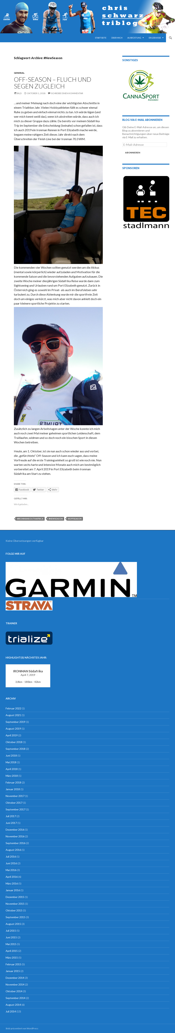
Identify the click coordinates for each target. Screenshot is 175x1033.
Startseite (100, 37)
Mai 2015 (11, 944)
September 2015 (15, 917)
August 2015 (13, 923)
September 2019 (15, 721)
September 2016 (15, 843)
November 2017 (15, 795)
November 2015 (15, 903)
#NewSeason (56, 518)
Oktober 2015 (14, 910)
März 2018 (12, 775)
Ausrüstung (134, 37)
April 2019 (12, 735)
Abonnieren (132, 152)
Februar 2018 (13, 782)
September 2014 (15, 998)
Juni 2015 (11, 937)
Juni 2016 (11, 863)
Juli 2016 (11, 856)
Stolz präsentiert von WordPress (22, 1028)
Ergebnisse (155, 37)
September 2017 (15, 809)
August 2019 (13, 728)
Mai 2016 (11, 870)
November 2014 (15, 984)
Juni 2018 (11, 755)
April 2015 (12, 950)
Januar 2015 (13, 971)
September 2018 (15, 748)
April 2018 (12, 769)
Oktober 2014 (14, 991)
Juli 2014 (11, 1011)
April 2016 (12, 876)
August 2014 (13, 1004)
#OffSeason (75, 518)
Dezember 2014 (15, 977)
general (19, 72)
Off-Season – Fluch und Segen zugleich (52, 83)
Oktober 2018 (14, 742)
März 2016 (12, 883)
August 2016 (13, 849)
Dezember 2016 (15, 829)
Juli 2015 (11, 930)
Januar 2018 (13, 789)
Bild (19, 93)
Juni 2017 (11, 822)
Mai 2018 (11, 762)
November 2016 (15, 836)
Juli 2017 (11, 816)
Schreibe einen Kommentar (67, 93)
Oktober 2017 (14, 802)
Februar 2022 (13, 708)
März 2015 (12, 957)
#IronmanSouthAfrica (30, 518)
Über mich (116, 37)
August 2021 (13, 715)
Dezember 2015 (15, 896)
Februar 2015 (13, 964)
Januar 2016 (13, 890)
